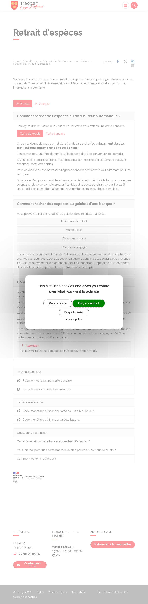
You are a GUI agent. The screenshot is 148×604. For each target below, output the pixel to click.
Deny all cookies (74, 312)
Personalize (58, 303)
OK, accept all (88, 303)
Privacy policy (74, 319)
